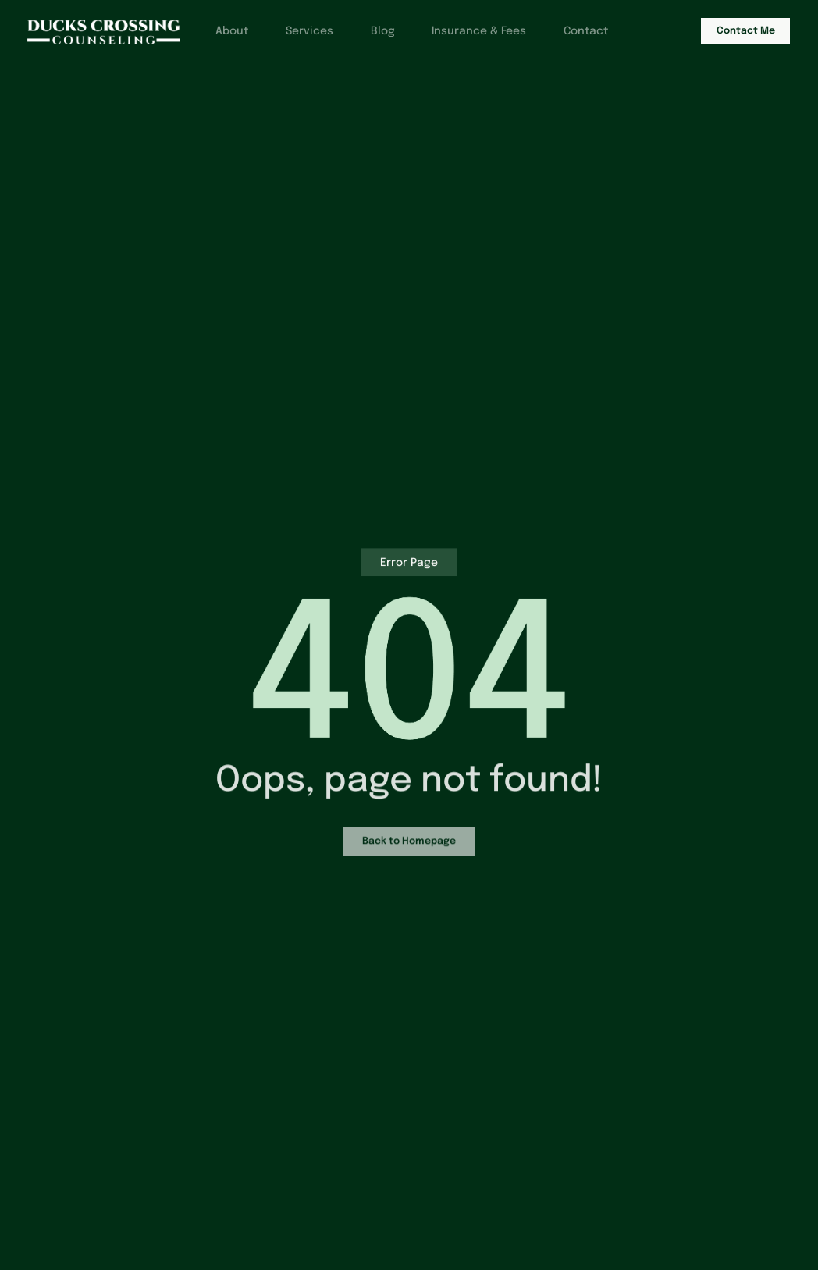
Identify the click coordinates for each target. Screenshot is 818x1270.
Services (305, 32)
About (225, 32)
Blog (380, 32)
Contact (586, 32)
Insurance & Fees (478, 32)
